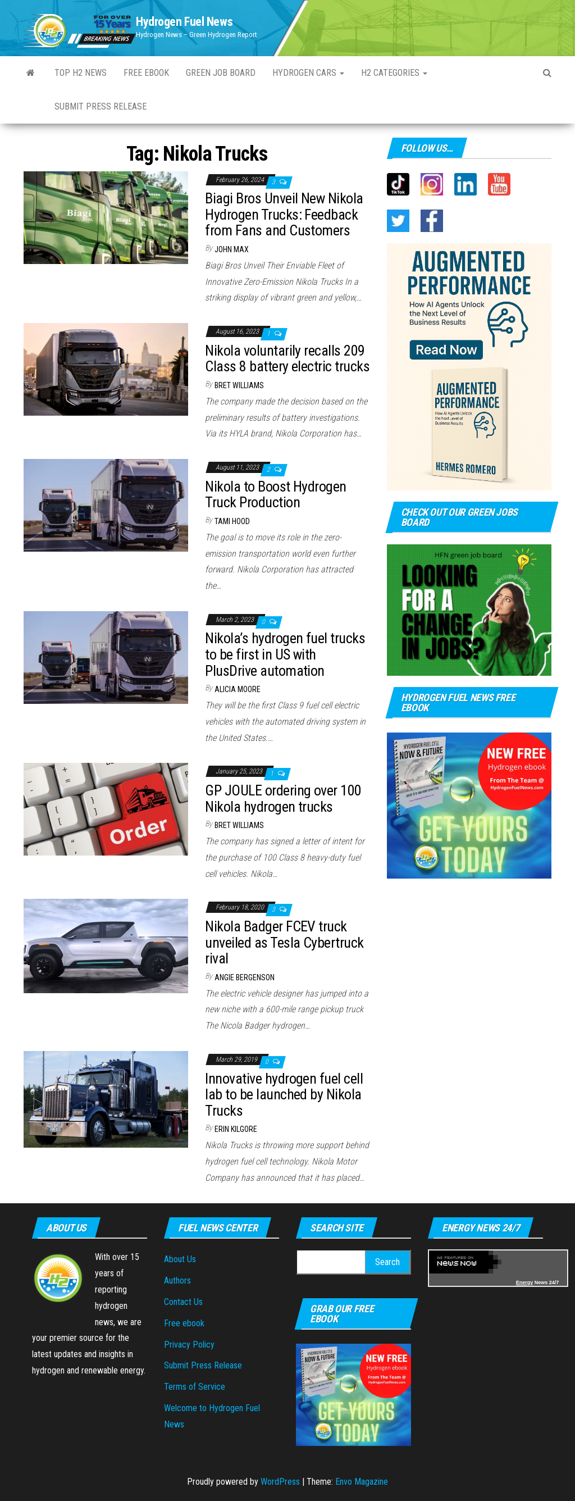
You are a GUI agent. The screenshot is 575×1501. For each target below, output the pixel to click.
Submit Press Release (203, 1365)
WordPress (280, 1481)
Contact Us (183, 1302)
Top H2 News (80, 72)
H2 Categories (394, 72)
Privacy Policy (189, 1344)
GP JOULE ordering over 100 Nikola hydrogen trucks (283, 798)
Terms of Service (194, 1386)
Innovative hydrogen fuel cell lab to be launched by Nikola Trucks (284, 1094)
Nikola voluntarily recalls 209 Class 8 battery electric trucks (287, 358)
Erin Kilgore (236, 1129)
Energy (524, 1282)
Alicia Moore (238, 689)
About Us (180, 1259)
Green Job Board (220, 72)
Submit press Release (100, 106)
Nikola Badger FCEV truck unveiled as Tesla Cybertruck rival (284, 942)
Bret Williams (239, 385)
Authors (177, 1280)
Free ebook (146, 72)
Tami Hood (232, 521)
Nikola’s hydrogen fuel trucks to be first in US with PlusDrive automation (285, 654)
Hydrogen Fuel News (184, 22)
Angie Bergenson (245, 977)
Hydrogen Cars (308, 72)
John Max (232, 249)
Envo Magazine (361, 1481)
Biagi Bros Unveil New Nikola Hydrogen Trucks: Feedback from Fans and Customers (284, 214)
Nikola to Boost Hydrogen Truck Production (275, 494)
